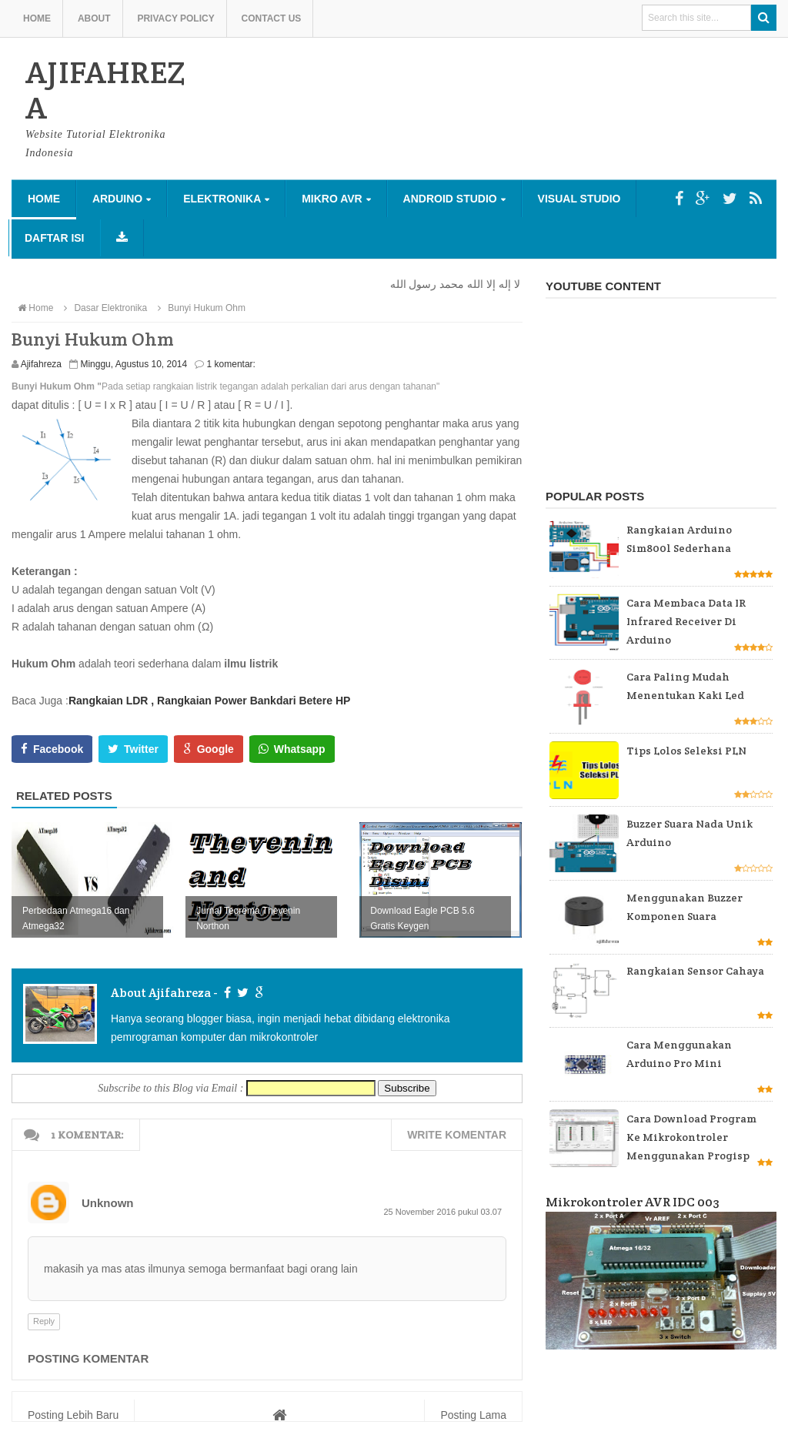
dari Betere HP (313, 700)
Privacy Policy (175, 18)
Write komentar (456, 1135)
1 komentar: (231, 364)
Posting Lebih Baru (73, 1415)
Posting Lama (473, 1415)
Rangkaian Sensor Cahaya (695, 971)
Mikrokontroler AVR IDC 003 (633, 1202)
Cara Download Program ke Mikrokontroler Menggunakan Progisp (691, 1137)
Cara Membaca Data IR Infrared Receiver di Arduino (686, 621)
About (94, 18)
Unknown (108, 1202)
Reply (44, 1321)
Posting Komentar (88, 1358)
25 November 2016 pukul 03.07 (443, 1211)
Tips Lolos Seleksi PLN (686, 751)
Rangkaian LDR (108, 700)
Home (37, 18)
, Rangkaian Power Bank (213, 700)
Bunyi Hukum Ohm (199, 308)
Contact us (272, 18)
